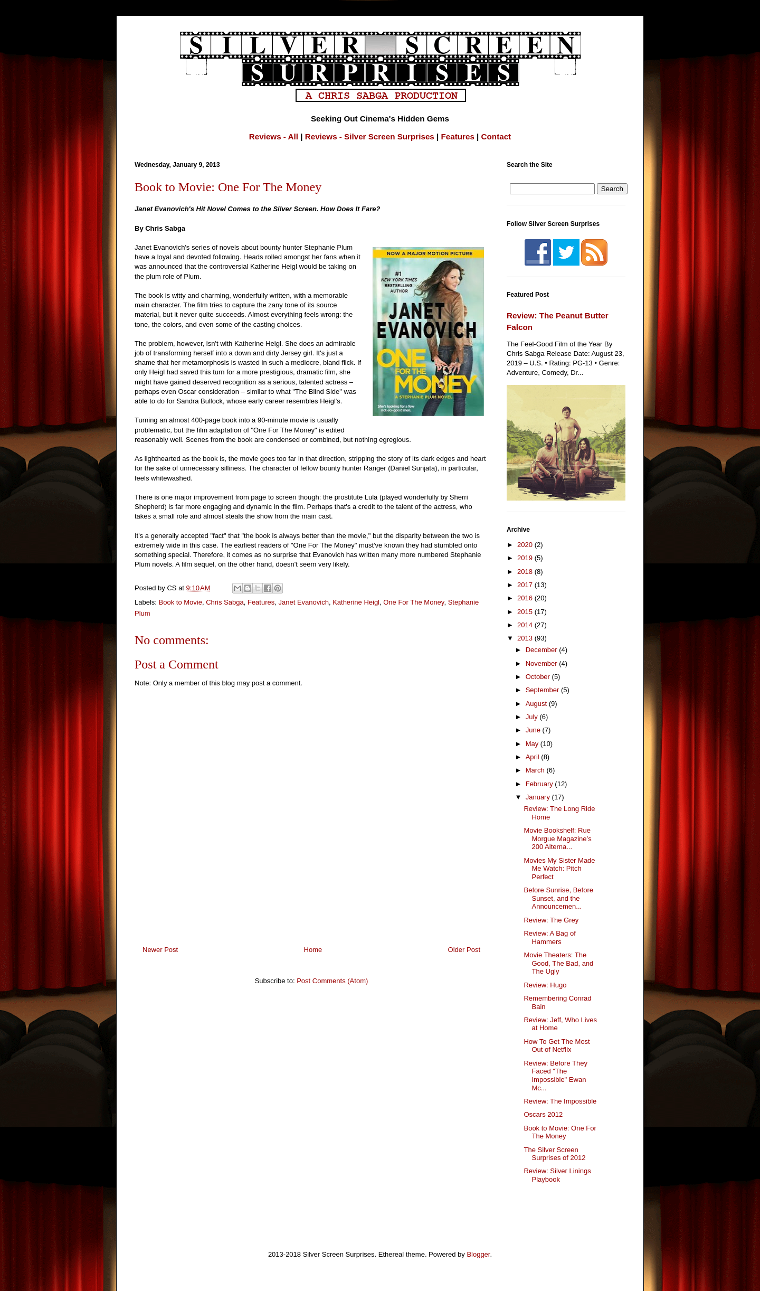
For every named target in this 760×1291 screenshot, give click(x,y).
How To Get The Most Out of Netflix (557, 1046)
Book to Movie (180, 602)
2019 (526, 558)
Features (457, 136)
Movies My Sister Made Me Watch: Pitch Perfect (559, 868)
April (534, 757)
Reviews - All (273, 136)
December (542, 650)
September (543, 690)
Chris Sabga (225, 602)
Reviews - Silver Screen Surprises (369, 136)
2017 (526, 585)
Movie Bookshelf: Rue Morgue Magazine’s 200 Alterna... (557, 838)
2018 (526, 572)
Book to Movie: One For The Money (560, 1132)
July (533, 717)
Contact (496, 136)
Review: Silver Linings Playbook (557, 1175)
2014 (526, 625)
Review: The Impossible (560, 1101)
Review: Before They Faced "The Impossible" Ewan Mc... (555, 1075)
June (534, 730)
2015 (526, 612)
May (533, 744)
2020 (526, 545)
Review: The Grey (551, 920)
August (537, 704)
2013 (526, 638)
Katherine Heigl (355, 602)
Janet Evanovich (303, 602)
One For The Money (413, 602)
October (539, 677)
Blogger (478, 1254)
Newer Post (160, 950)
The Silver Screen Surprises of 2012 (554, 1154)
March (536, 770)
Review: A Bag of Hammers (549, 937)
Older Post (464, 950)
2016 (526, 598)
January (539, 797)
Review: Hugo (545, 985)
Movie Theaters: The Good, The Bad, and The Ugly (558, 963)
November (542, 663)
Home (313, 950)
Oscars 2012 (543, 1114)
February (540, 784)
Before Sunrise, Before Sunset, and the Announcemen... (558, 898)
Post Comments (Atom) (332, 981)
